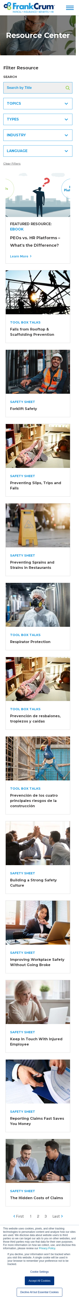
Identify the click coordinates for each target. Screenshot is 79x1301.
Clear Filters (12, 163)
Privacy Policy (47, 1248)
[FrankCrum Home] (29, 7)
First (18, 1216)
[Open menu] (71, 7)
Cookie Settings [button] (39, 1271)
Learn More (19, 256)
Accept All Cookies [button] (39, 1280)
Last (57, 1216)
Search (10, 77)
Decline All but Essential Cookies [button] (39, 1292)
